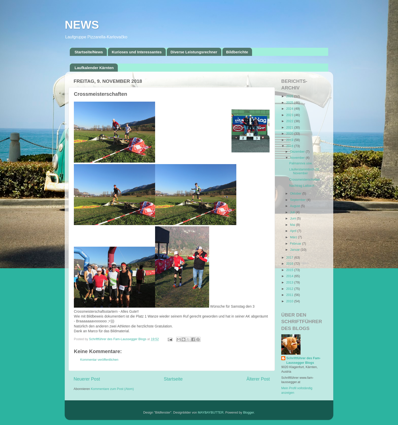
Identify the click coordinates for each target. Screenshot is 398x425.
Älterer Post (258, 379)
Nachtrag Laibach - (302, 185)
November (298, 158)
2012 (290, 289)
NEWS (82, 24)
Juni (293, 218)
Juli (293, 212)
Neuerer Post (87, 379)
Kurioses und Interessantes (137, 52)
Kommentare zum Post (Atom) (112, 389)
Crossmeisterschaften (304, 179)
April (293, 231)
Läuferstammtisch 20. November (304, 171)
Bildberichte (237, 52)
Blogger (248, 412)
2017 (290, 257)
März (294, 237)
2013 (290, 282)
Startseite (173, 379)
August (295, 206)
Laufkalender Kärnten (94, 68)
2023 (290, 115)
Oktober (296, 193)
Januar (295, 249)
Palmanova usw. (300, 163)
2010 (290, 301)
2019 (290, 140)
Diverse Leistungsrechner (194, 52)
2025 (290, 102)
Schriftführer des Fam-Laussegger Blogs (303, 360)
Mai (293, 225)
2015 (290, 270)
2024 (290, 109)
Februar (296, 243)
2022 (290, 121)
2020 (290, 133)
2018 (290, 146)
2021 (290, 127)
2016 (290, 263)
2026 (290, 96)
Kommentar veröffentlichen (99, 359)
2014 (290, 276)
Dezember (298, 151)
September (298, 200)
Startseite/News (89, 52)
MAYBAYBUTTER (211, 412)
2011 (290, 295)
